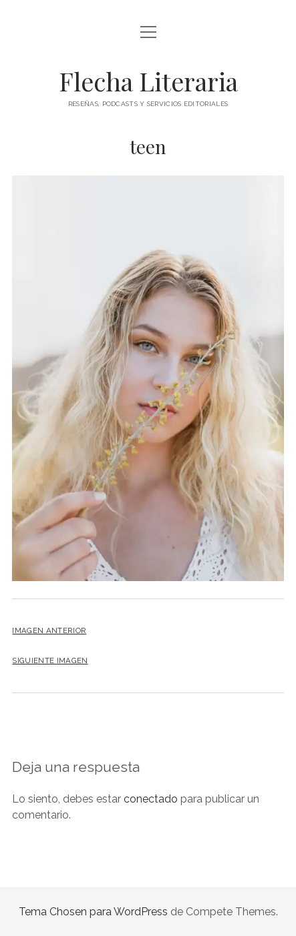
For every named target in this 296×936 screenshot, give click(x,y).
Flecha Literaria (148, 81)
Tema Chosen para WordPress (93, 911)
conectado (151, 799)
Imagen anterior (49, 630)
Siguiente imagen (50, 660)
